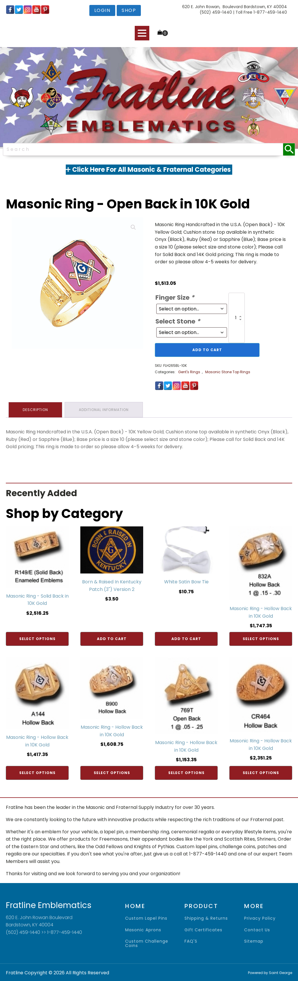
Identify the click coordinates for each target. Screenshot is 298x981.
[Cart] (163, 33)
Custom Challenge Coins (146, 943)
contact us (257, 929)
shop (129, 10)
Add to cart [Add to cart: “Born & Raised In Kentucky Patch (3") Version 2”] (112, 638)
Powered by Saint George (270, 972)
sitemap (253, 941)
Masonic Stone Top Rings (227, 371)
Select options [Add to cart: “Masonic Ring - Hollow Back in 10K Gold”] (261, 638)
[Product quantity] (236, 318)
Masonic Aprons (143, 929)
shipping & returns (206, 918)
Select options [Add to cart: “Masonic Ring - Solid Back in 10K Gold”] (37, 638)
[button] (133, 227)
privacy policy (260, 918)
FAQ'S (191, 941)
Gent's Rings (189, 371)
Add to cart (207, 349)
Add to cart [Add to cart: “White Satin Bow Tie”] (186, 638)
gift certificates (203, 929)
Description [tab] (35, 409)
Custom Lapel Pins (146, 918)
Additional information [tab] (105, 409)
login (102, 10)
